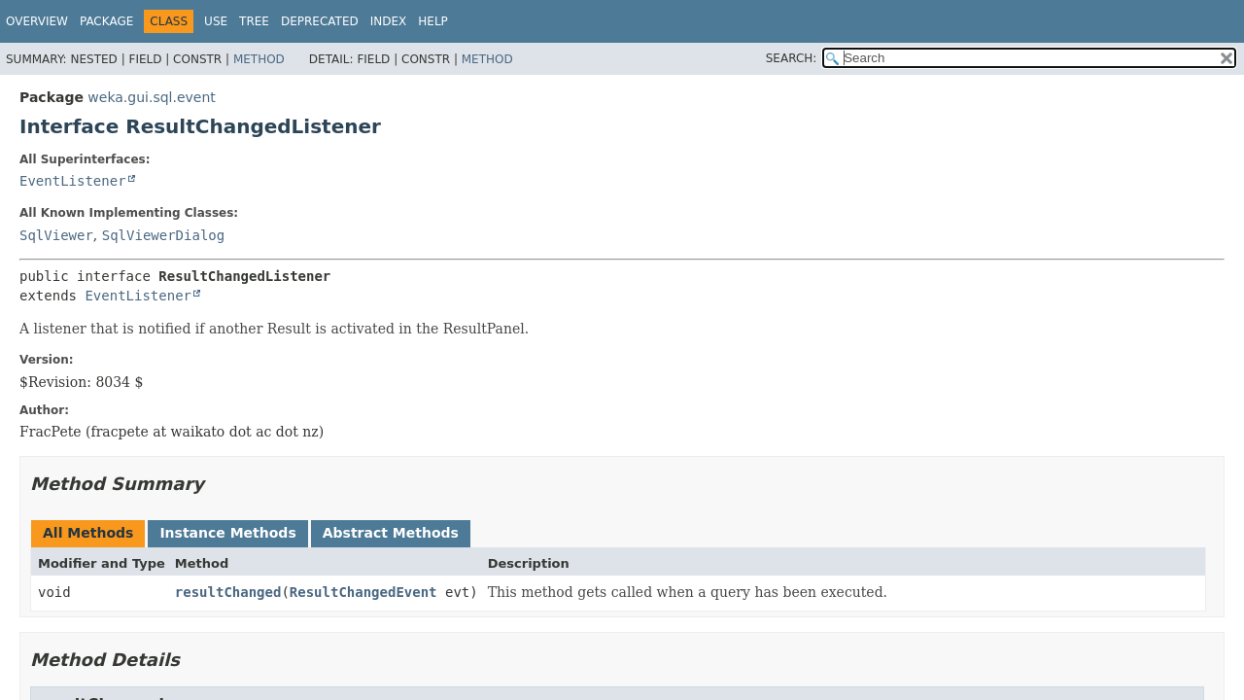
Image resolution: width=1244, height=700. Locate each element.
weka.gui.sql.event (151, 97)
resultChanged (228, 592)
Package (106, 21)
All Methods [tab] (88, 533)
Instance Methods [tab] (227, 533)
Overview (37, 21)
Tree (254, 21)
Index (388, 21)
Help (433, 21)
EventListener (72, 181)
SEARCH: (791, 58)
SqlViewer (56, 235)
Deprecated (320, 21)
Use (215, 21)
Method (259, 59)
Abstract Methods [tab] (391, 533)
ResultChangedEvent (363, 592)
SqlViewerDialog (163, 235)
